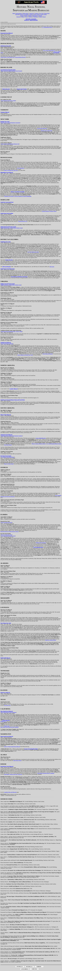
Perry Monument (20, 168)
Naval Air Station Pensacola (6, 522)
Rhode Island (25, 13)
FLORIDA (4, 514)
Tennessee (18, 16)
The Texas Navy (7, 705)
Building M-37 (4, 721)
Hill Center (52, 266)
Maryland (17, 14)
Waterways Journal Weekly (50, 640)
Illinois (22, 16)
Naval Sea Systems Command (7, 343)
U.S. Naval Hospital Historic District (54, 443)
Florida (25, 15)
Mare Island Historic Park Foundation (8, 712)
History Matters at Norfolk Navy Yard (25, 355)
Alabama (30, 15)
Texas (26, 16)
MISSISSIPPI (5, 598)
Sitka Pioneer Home (17, 760)
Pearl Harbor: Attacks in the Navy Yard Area (13, 774)
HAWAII (3, 764)
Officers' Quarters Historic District (39, 443)
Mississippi (34, 15)
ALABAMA (4, 563)
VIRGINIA (4, 281)
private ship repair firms (42, 128)
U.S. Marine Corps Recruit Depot (7, 457)
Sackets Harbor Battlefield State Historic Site (10, 143)
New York (41, 13)
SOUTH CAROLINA (7, 408)
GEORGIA (4, 467)
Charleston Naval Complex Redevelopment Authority (11, 435)
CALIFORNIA (5, 709)
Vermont (36, 13)
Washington (35, 16)
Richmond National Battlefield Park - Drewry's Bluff (11, 331)
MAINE (3, 31)
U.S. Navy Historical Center (33, 251)
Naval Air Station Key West (6, 534)
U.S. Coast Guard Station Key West (8, 535)
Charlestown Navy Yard (6, 45)
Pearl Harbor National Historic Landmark (45, 773)
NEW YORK (5, 119)
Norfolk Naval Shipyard (6, 342)
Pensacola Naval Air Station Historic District (10, 531)
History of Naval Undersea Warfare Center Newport (11, 70)
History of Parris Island (9, 463)
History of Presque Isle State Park (11, 170)
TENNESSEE (5, 671)
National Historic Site (22, 221)
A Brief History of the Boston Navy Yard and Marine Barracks (13, 57)
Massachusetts (19, 13)
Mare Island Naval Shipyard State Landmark (10, 727)
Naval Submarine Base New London (8, 100)
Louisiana (40, 15)
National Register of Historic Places (49, 211)
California (30, 16)
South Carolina (44, 14)
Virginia (31, 14)
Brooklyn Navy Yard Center (46, 130)
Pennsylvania (46, 13)
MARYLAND (5, 200)
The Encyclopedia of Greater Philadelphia (22, 196)
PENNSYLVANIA (6, 157)
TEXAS (3, 699)
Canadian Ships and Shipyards (10, 792)
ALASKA (4, 754)
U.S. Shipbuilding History (47, 27)
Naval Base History (8, 444)
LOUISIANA (5, 607)
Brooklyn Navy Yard (5, 121)
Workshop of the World (9, 196)
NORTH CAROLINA (8, 365)
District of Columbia (24, 14)
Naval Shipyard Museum (48, 353)
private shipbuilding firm (41, 438)
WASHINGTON (6, 734)
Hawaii (44, 16)
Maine (14, 13)
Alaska (40, 16)
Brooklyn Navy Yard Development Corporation (10, 122)
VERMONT (4, 110)
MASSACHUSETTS (7, 43)
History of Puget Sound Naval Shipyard (12, 746)
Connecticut (31, 13)
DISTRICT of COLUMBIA (9, 239)
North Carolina (37, 14)
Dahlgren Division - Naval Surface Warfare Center (11, 284)
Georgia (21, 15)
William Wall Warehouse (41, 542)
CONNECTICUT (6, 97)
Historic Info (6, 725)
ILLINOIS (4, 690)
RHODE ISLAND (6, 67)
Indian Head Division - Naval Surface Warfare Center (11, 227)
